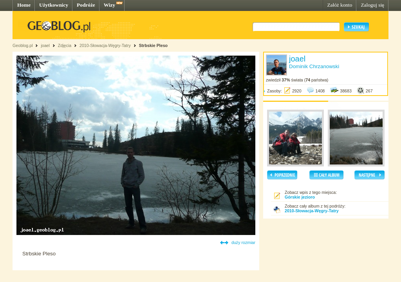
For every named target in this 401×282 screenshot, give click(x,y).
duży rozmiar (243, 242)
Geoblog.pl (23, 45)
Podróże (86, 5)
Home (24, 5)
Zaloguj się (372, 5)
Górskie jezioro (300, 197)
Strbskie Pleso (153, 45)
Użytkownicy (53, 5)
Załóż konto (339, 5)
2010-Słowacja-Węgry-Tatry (105, 45)
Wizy (109, 5)
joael (45, 45)
